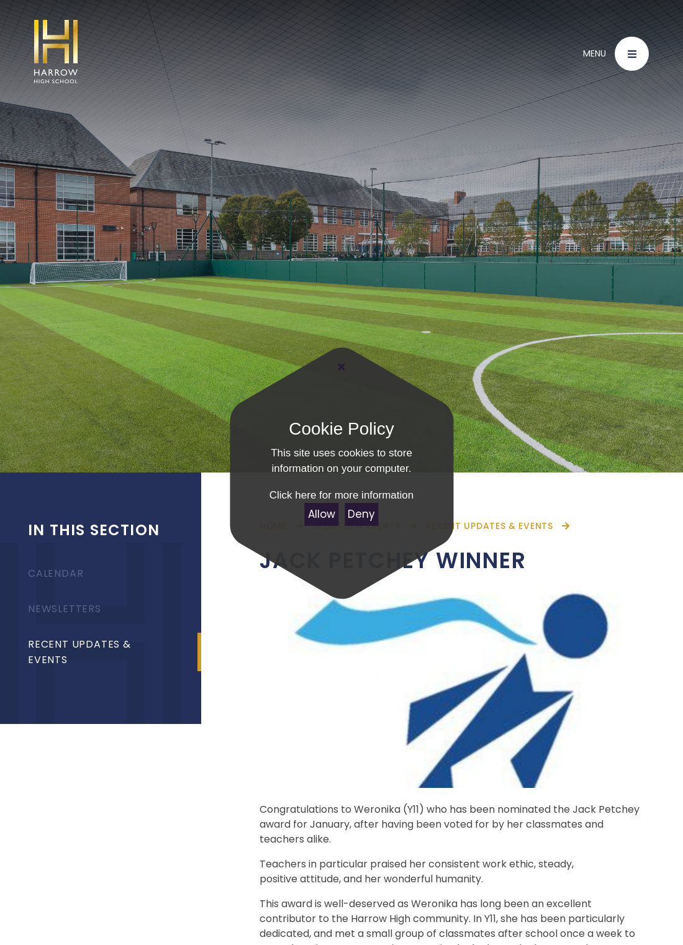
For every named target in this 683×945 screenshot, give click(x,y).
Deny (361, 514)
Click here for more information (341, 495)
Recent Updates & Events (489, 526)
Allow (321, 514)
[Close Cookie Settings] (341, 367)
